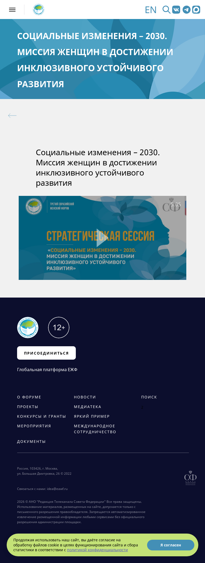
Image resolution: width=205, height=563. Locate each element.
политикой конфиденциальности (97, 549)
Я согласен (170, 544)
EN (151, 9)
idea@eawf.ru (57, 488)
